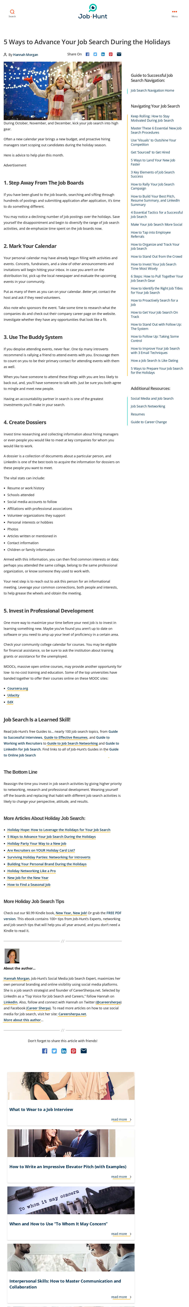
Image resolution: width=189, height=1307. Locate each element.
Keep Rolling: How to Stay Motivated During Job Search (152, 117)
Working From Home (150, 1215)
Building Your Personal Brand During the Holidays (47, 863)
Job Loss (91, 1202)
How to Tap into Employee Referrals (151, 234)
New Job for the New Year (28, 877)
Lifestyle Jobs (94, 1188)
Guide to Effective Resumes (65, 736)
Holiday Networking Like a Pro (31, 870)
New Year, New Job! (71, 912)
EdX (10, 701)
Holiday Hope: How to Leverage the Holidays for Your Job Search (58, 829)
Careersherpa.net (72, 1013)
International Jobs (58, 1202)
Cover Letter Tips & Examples (21, 1208)
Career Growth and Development (24, 1195)
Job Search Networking (148, 406)
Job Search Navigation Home (152, 90)
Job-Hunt (93, 11)
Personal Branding (124, 1208)
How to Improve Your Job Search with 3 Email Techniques (155, 350)
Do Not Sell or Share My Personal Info (32, 1258)
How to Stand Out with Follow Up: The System (156, 326)
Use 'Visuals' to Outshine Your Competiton (153, 142)
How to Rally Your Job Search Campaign (152, 185)
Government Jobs (57, 1188)
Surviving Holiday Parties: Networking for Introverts (48, 856)
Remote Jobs (121, 1215)
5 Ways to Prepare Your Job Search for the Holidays (157, 370)
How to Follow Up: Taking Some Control (155, 338)
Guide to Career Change (149, 421)
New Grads (120, 1195)
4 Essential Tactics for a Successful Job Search (157, 214)
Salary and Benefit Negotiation (157, 1188)
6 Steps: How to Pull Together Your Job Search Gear (157, 278)
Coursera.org (17, 687)
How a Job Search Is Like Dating (154, 360)
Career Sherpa (38, 1007)
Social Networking (149, 1195)
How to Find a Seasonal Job (28, 884)
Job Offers (92, 1208)
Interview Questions (98, 1182)
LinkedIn (10, 1001)
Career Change (13, 1188)
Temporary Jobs (147, 1202)
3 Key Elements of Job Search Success (152, 173)
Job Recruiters (94, 1215)
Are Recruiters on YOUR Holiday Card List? (41, 849)
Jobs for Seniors (122, 1188)
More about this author (22, 1019)
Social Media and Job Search (152, 398)
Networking (120, 1202)
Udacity (13, 694)
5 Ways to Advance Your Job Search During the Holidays (51, 836)
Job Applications (96, 1195)
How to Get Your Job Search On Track (154, 314)
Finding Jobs (11, 1215)
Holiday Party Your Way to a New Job (36, 842)
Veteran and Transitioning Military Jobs (161, 1208)
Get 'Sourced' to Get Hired (150, 152)
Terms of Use (14, 1248)
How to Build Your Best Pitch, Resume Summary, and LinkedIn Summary (155, 199)
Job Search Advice (124, 1182)
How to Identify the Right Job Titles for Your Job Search (157, 290)
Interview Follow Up (59, 1208)
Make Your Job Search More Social (156, 224)
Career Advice (12, 1182)
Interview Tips (55, 1215)
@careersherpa (109, 1001)
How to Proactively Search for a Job (154, 302)
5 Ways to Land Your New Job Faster (153, 161)
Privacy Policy (37, 1248)
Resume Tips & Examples (153, 1182)
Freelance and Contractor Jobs (65, 1182)
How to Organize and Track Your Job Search (155, 246)
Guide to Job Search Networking (72, 742)
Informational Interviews (62, 1195)
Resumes (138, 413)
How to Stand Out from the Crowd (156, 256)
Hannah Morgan (25, 54)
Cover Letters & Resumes (19, 1202)
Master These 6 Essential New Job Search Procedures (156, 130)
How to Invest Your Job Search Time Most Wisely (153, 266)
